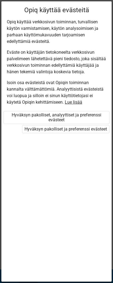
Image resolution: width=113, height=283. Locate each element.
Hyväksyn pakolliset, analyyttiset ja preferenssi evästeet (56, 117)
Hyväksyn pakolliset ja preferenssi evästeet (66, 129)
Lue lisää (73, 102)
